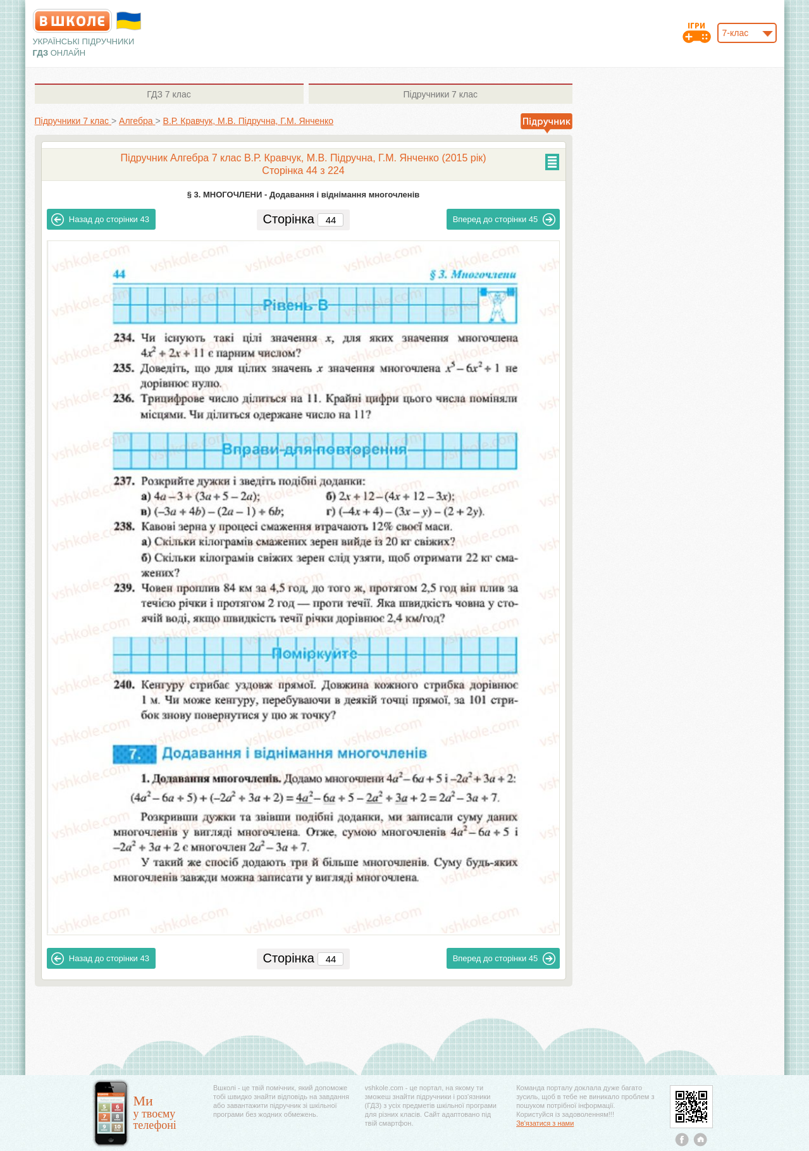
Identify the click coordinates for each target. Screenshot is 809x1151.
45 (504, 219)
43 (100, 219)
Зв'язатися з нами (545, 1123)
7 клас (168, 94)
